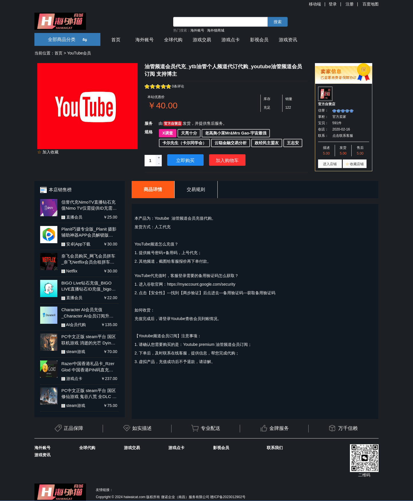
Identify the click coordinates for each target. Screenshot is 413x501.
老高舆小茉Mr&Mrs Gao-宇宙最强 (235, 133)
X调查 (167, 133)
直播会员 (71, 217)
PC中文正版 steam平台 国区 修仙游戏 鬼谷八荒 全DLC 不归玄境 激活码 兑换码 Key (89, 394)
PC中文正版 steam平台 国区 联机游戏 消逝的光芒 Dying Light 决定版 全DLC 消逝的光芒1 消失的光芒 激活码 (88, 340)
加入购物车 (227, 160)
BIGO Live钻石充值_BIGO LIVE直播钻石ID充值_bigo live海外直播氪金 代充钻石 (86, 286)
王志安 (293, 143)
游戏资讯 (288, 39)
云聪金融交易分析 (231, 143)
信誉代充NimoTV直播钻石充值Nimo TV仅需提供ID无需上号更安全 (89, 205)
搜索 (278, 22)
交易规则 (196, 189)
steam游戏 (73, 351)
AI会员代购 (73, 324)
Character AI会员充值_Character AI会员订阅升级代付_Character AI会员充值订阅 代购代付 (87, 313)
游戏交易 (202, 39)
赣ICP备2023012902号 (228, 497)
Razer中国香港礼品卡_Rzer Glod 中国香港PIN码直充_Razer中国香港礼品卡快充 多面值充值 (87, 367)
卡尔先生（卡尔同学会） (184, 143)
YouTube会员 (79, 53)
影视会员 (259, 39)
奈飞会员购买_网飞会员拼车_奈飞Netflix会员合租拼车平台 (88, 259)
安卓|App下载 (75, 244)
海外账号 (197, 30)
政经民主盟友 (267, 143)
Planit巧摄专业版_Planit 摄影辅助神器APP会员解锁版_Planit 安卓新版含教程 (89, 232)
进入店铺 (330, 164)
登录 (333, 4)
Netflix (69, 271)
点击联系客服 (342, 136)
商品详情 (153, 189)
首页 (115, 39)
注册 (350, 4)
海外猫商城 (215, 30)
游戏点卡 (230, 39)
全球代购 (173, 39)
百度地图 (371, 4)
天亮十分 (189, 133)
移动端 (315, 4)
